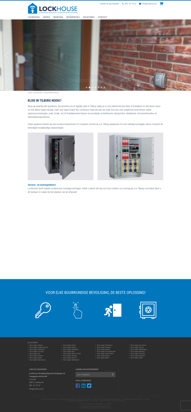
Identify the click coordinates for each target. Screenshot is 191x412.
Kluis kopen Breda (69, 345)
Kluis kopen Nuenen (36, 356)
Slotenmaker (97, 399)
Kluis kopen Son (35, 354)
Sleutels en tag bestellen (109, 4)
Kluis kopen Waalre (69, 347)
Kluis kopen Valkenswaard (39, 347)
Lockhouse (34, 17)
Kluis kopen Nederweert (71, 360)
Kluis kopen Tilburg (51, 93)
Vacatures (89, 17)
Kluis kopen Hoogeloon (70, 349)
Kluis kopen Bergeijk (104, 347)
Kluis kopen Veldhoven (37, 349)
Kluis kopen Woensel (138, 352)
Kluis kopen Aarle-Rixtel (105, 354)
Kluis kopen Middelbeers (139, 349)
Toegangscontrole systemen (68, 399)
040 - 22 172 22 (129, 4)
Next (186, 55)
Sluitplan (147, 399)
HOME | (30, 93)
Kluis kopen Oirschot (37, 352)
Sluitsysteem (71, 401)
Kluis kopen (37, 93)
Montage (58, 17)
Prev (4, 55)
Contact (102, 17)
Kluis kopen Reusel (103, 349)
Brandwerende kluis (82, 401)
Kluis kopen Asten (36, 358)
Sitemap (109, 408)
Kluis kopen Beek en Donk (72, 354)
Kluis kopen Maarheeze (38, 360)
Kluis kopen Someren (138, 356)
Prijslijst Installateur (118, 401)
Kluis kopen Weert (103, 358)
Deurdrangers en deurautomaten (132, 399)
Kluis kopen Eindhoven (104, 345)
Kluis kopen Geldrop (70, 356)
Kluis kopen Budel (137, 358)
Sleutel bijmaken (105, 401)
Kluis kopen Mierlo (103, 356)
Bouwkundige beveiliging (49, 399)
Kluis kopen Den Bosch (138, 345)
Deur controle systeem (85, 399)
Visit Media (101, 408)
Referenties (73, 17)
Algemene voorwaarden (96, 404)
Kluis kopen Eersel (137, 347)
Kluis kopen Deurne (70, 358)
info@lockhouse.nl (148, 4)
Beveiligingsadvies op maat (111, 399)
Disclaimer (108, 404)
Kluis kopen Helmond (138, 354)
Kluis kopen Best (69, 352)
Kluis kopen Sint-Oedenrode (106, 352)
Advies (46, 17)
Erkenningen (83, 404)
